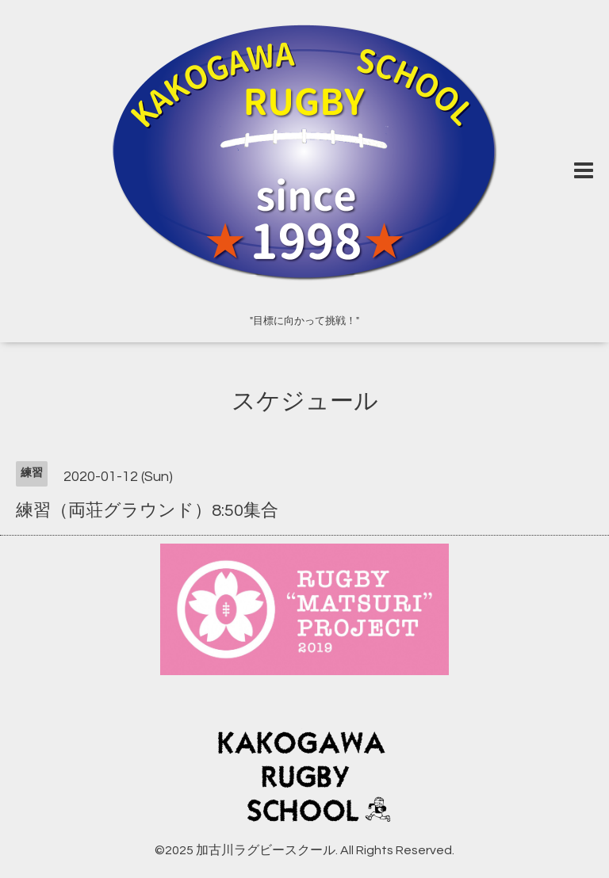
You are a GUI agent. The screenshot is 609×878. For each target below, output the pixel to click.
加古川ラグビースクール (265, 850)
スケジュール (305, 401)
